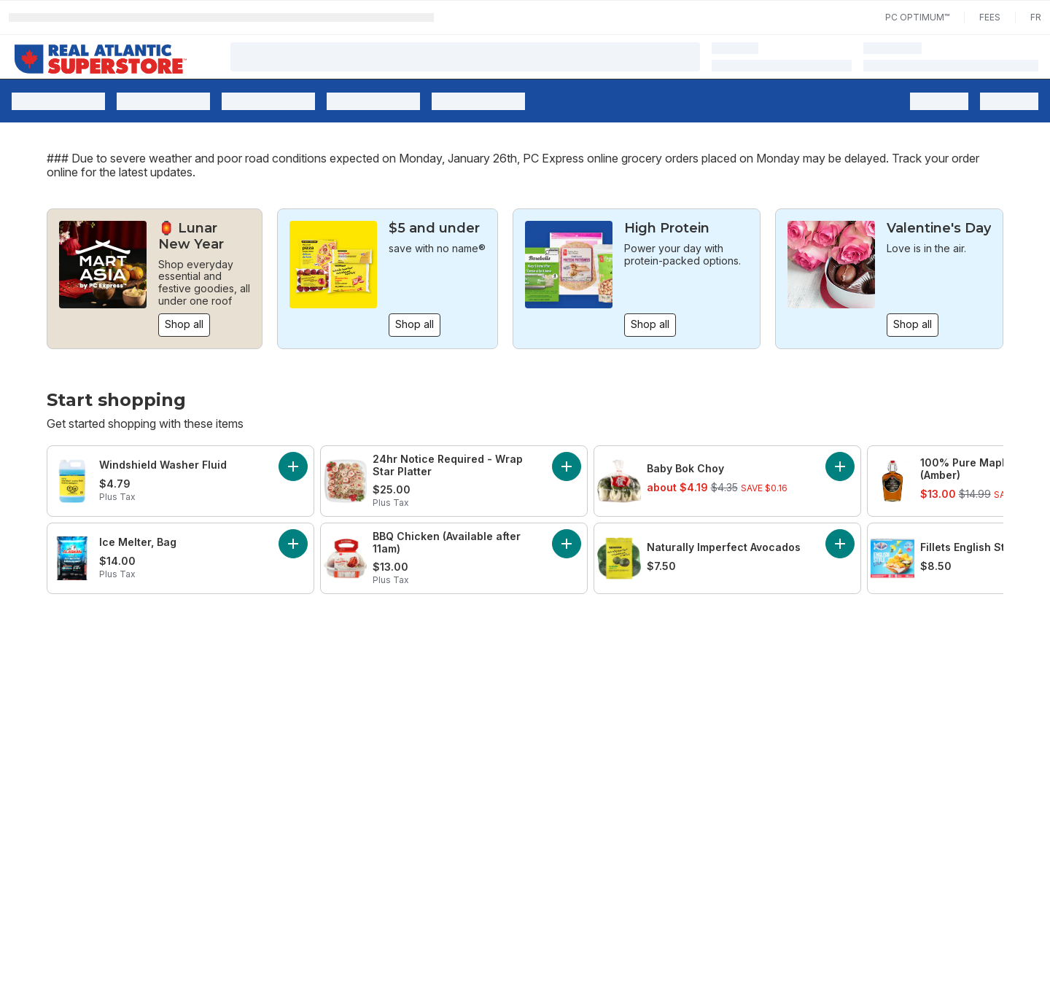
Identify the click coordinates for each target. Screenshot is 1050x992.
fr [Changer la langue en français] (1035, 17)
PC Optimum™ (917, 17)
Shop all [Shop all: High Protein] (650, 324)
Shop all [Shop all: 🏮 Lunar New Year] (184, 324)
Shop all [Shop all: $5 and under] (414, 324)
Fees (989, 17)
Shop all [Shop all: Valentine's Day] (912, 324)
